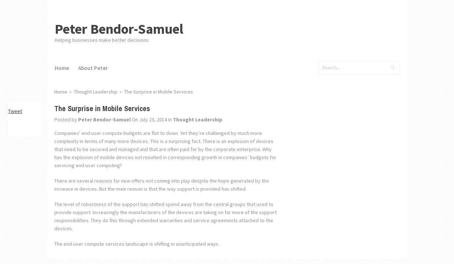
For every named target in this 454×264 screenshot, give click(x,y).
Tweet (15, 111)
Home (62, 68)
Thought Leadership (197, 119)
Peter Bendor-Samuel (119, 28)
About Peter (93, 68)
